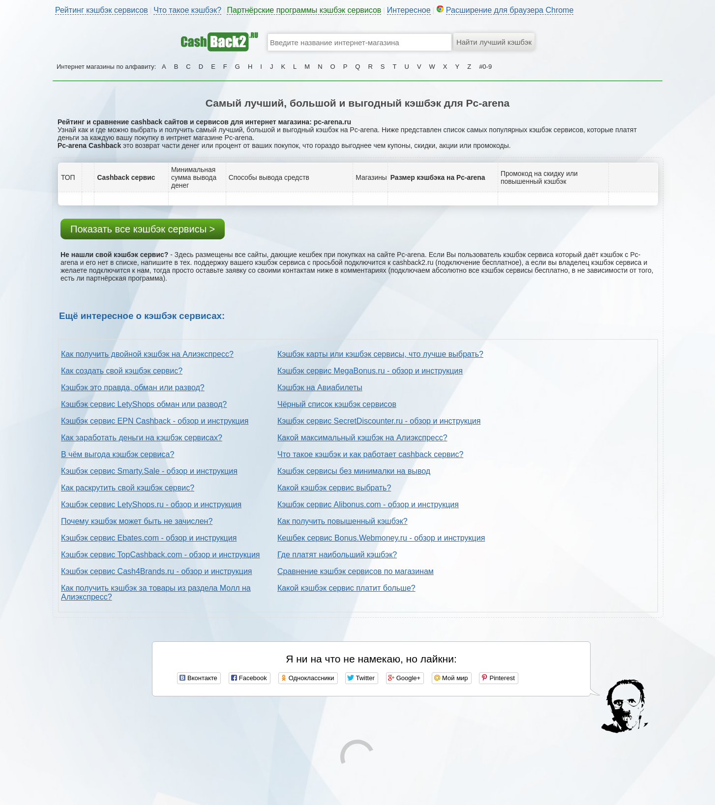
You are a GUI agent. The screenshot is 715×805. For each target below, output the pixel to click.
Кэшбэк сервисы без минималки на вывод (353, 471)
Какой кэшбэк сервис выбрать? (334, 488)
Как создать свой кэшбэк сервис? (121, 371)
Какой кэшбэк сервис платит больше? (346, 588)
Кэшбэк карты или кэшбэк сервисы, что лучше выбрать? (380, 354)
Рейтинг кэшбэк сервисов (101, 10)
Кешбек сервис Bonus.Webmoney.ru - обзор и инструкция (381, 538)
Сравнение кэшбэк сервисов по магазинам (355, 571)
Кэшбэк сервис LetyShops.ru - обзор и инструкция (151, 504)
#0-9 (485, 66)
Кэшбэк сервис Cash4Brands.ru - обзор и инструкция (156, 571)
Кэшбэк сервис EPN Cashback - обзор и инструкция (154, 421)
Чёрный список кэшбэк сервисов (336, 404)
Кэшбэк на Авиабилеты (319, 387)
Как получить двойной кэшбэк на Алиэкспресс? (147, 354)
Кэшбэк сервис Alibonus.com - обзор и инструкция (368, 504)
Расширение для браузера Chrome (510, 10)
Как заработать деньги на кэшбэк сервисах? (141, 437)
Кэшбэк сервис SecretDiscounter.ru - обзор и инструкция (378, 421)
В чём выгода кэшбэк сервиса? (117, 454)
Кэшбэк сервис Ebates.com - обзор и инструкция (149, 538)
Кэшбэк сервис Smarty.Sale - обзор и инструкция (149, 471)
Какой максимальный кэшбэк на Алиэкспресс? (362, 437)
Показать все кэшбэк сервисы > (142, 229)
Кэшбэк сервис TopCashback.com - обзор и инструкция (160, 554)
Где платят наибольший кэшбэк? (337, 554)
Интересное (409, 10)
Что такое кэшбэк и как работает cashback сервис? (370, 454)
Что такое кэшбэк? (187, 10)
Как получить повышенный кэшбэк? (342, 521)
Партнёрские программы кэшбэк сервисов (304, 10)
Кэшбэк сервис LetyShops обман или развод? (144, 404)
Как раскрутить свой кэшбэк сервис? (127, 488)
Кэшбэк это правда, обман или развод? (133, 387)
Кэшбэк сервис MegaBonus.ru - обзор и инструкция (370, 371)
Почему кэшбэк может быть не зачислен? (136, 521)
